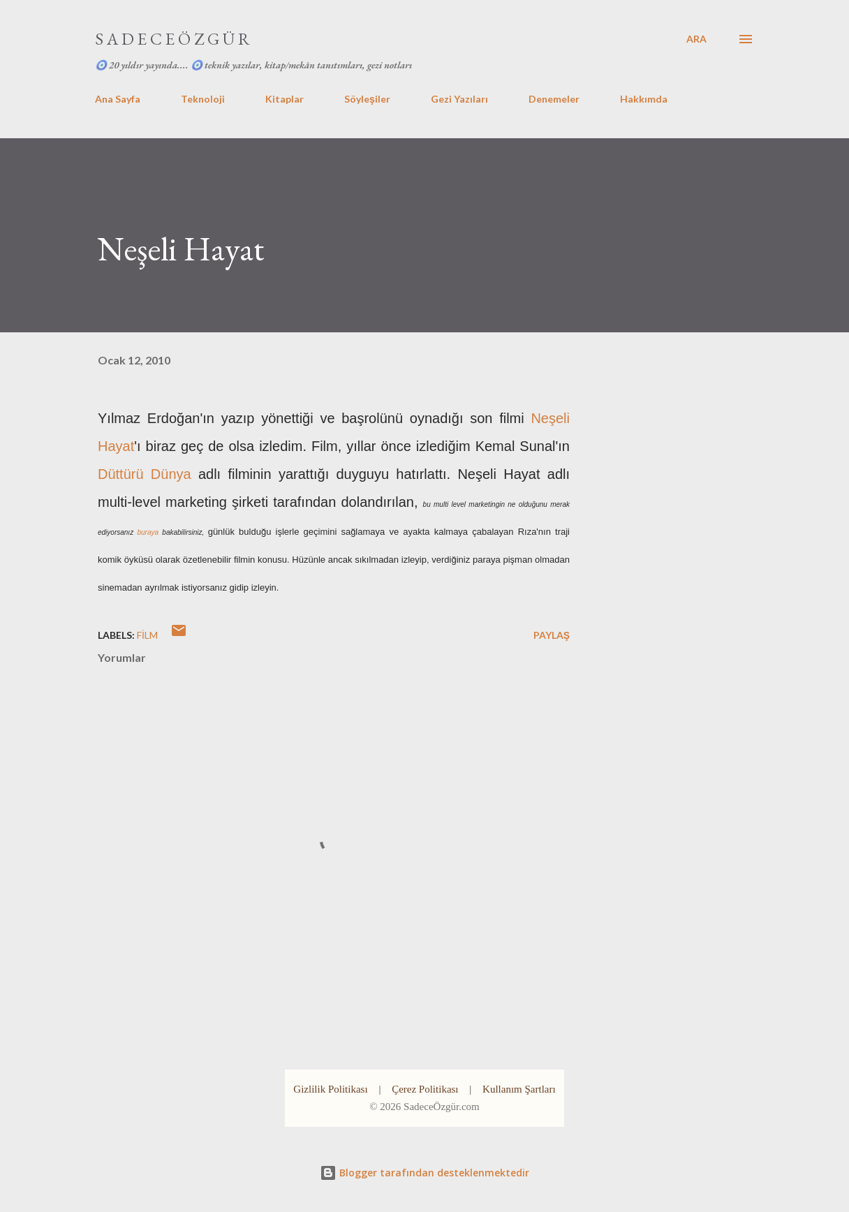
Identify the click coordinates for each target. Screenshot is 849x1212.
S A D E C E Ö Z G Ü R (172, 39)
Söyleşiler (367, 99)
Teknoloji (203, 99)
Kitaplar (284, 99)
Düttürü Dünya (144, 474)
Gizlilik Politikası (330, 1089)
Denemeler (554, 99)
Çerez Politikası (425, 1089)
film (147, 635)
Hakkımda (643, 99)
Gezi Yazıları (459, 99)
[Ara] (696, 39)
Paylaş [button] (551, 635)
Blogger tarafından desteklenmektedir (424, 1172)
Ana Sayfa (117, 99)
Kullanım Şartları (519, 1089)
